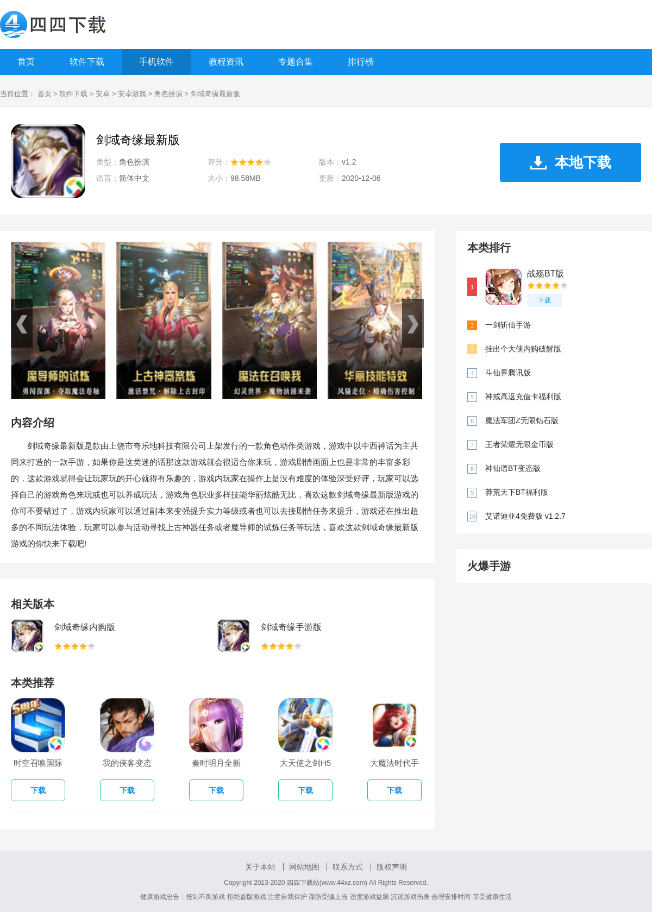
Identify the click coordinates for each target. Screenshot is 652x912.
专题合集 (295, 61)
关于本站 (260, 867)
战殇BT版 (545, 273)
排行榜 (361, 61)
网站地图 (304, 867)
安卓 (103, 94)
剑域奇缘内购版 (84, 627)
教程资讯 (226, 61)
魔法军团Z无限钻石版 (522, 420)
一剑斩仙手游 (508, 324)
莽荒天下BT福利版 (516, 492)
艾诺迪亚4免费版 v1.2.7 (525, 516)
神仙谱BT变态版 (513, 468)
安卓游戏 (132, 94)
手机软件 (156, 61)
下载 (544, 300)
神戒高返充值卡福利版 (523, 396)
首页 (26, 61)
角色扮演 (168, 94)
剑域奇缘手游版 (291, 627)
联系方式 (348, 867)
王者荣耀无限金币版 (519, 444)
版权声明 (392, 867)
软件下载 (87, 61)
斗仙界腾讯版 (508, 372)
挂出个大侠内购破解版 (523, 348)
